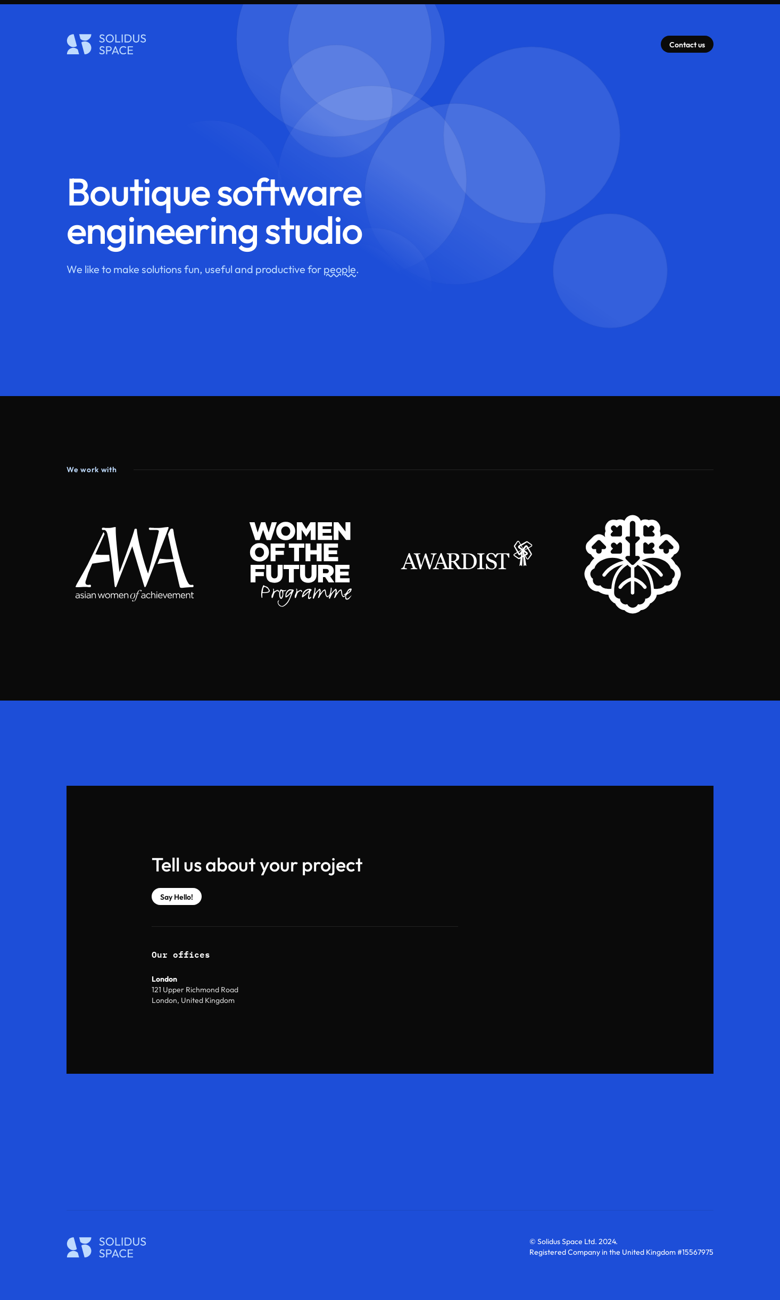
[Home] (106, 44)
